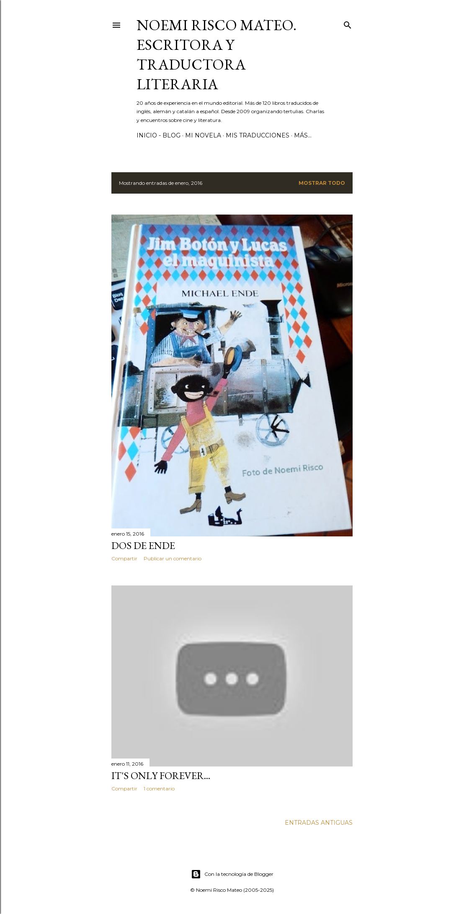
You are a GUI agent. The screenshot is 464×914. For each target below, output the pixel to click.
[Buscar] (348, 23)
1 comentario (159, 788)
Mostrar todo (322, 183)
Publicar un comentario (172, 558)
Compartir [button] (124, 558)
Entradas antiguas (319, 822)
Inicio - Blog (158, 135)
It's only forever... (160, 775)
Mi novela (203, 135)
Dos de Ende (143, 545)
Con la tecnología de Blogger (232, 874)
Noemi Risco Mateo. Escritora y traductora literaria (216, 54)
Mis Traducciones (257, 135)
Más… (303, 135)
